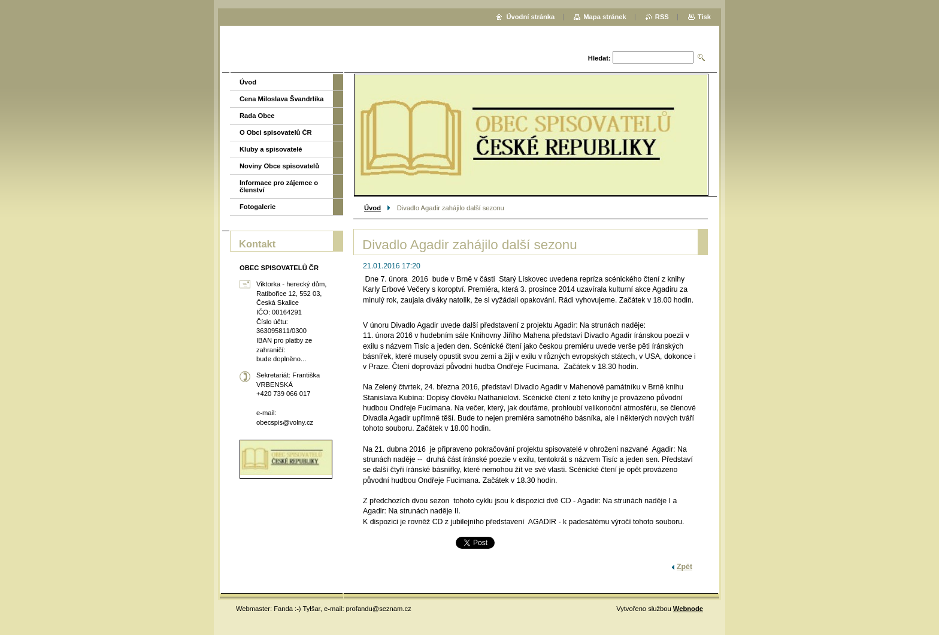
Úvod (372, 207)
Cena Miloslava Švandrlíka (282, 98)
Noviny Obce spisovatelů (279, 166)
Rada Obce (257, 115)
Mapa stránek (604, 16)
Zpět (684, 567)
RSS (662, 16)
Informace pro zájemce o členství (279, 186)
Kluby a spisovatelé (271, 149)
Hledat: (599, 58)
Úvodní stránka (530, 16)
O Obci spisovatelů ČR (276, 132)
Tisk (704, 16)
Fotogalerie (257, 206)
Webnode (688, 608)
